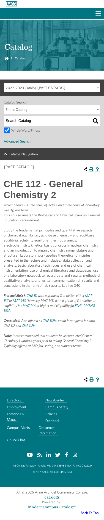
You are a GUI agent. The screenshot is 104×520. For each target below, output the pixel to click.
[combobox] (52, 87)
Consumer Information (47, 430)
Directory (14, 400)
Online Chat (16, 440)
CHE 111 (32, 295)
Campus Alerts (18, 427)
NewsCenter (54, 400)
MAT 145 (19, 300)
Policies (51, 414)
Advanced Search (17, 141)
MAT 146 (29, 305)
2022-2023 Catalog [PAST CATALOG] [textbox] (35, 88)
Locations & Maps (16, 417)
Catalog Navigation (23, 154)
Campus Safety (56, 407)
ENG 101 (81, 305)
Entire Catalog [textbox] (16, 109)
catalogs (52, 497)
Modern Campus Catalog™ (52, 506)
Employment (16, 407)
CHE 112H (49, 320)
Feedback (52, 421)
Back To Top (90, 513)
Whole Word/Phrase (25, 130)
